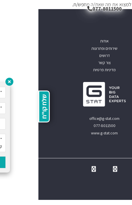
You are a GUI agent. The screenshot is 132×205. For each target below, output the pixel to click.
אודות (66, 41)
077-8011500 (66, 8)
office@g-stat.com (66, 118)
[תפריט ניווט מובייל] (123, 8)
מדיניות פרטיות (66, 69)
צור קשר (66, 62)
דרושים (66, 55)
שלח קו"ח (6, 106)
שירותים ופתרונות (66, 48)
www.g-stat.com (66, 133)
